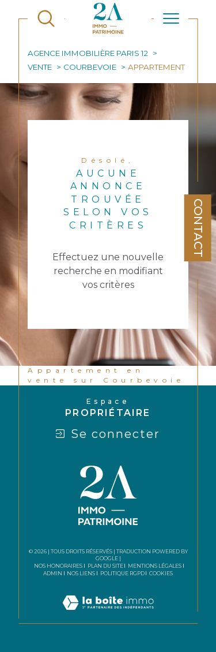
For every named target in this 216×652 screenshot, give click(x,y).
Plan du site (105, 566)
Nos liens (81, 573)
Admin (52, 573)
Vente (40, 67)
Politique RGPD (122, 573)
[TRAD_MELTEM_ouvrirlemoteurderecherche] (46, 18)
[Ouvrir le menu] (171, 18)
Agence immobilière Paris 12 (88, 53)
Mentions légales (154, 566)
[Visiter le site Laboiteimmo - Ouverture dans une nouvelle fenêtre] (108, 615)
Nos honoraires (58, 566)
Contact (198, 227)
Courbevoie (89, 67)
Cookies (161, 573)
